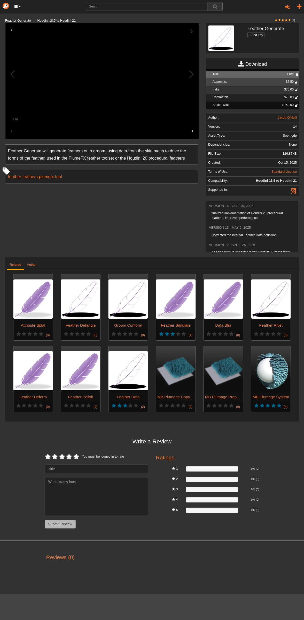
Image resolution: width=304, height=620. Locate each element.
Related (15, 265)
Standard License (284, 171)
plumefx (46, 176)
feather (14, 176)
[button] (18, 6)
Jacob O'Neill (287, 117)
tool (58, 176)
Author (32, 265)
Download (252, 64)
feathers (30, 176)
